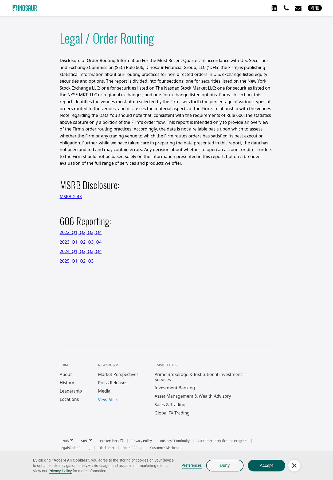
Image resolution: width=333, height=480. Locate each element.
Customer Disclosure (166, 448)
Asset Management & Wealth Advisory (193, 396)
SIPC (86, 441)
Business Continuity (175, 441)
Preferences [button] (192, 465)
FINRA (66, 441)
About (66, 374)
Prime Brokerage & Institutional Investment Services (198, 377)
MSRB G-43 (71, 196)
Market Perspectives (118, 374)
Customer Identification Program (223, 441)
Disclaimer (107, 448)
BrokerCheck (111, 441)
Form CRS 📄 (132, 448)
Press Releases (112, 382)
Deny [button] (225, 465)
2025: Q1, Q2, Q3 (77, 261)
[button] (315, 8)
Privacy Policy (60, 471)
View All (105, 400)
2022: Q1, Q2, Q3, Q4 (81, 232)
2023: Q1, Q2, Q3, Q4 (81, 242)
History (67, 382)
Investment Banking (175, 387)
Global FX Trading (172, 413)
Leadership (71, 391)
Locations (69, 399)
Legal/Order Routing (75, 448)
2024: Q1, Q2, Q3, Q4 (81, 251)
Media (104, 391)
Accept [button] (266, 465)
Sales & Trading (170, 404)
